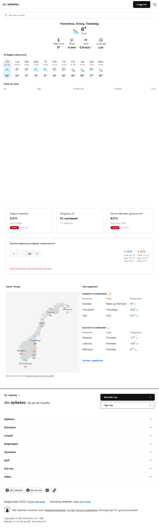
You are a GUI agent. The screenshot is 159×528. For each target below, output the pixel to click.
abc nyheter (14, 490)
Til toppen (12, 395)
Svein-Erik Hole (82, 501)
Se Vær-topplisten (92, 360)
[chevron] (115, 419)
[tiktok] (54, 490)
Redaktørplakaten (55, 510)
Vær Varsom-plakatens (83, 510)
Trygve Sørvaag (36, 501)
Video (7, 476)
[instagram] (47, 490)
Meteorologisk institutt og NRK (39, 376)
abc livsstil (34, 490)
